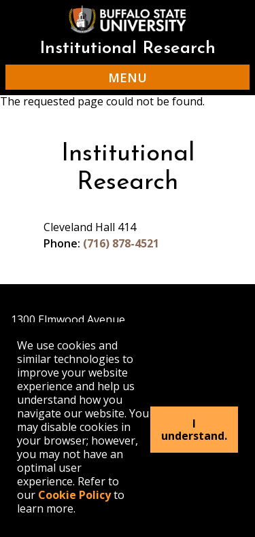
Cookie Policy (74, 494)
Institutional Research (127, 48)
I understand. (194, 429)
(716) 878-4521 (121, 243)
